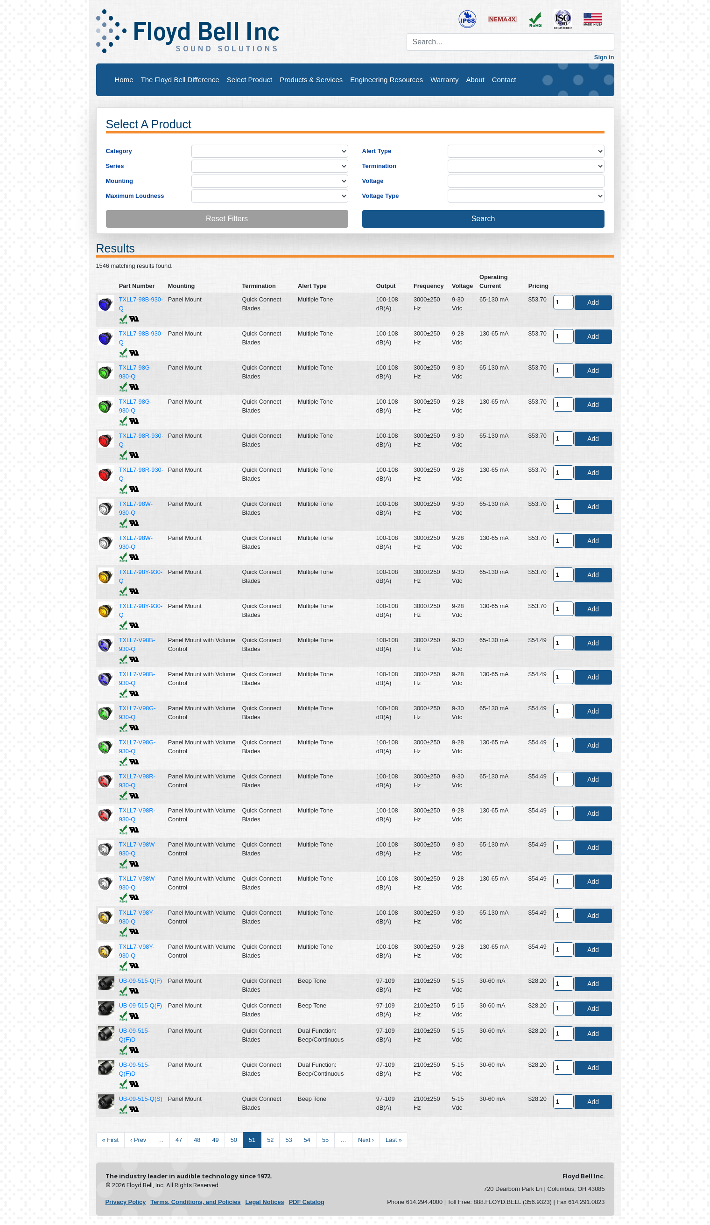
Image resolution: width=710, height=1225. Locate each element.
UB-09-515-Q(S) (140, 1098)
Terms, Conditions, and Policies (195, 1201)
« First (110, 1139)
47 (179, 1139)
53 (288, 1139)
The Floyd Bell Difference (180, 80)
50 (234, 1139)
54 (307, 1139)
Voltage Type (380, 195)
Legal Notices (264, 1201)
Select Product (250, 80)
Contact (504, 80)
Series (115, 165)
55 (325, 1139)
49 (215, 1139)
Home (124, 80)
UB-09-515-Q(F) (140, 980)
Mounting (119, 180)
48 (197, 1139)
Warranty (444, 80)
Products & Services (311, 80)
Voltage (373, 180)
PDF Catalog (306, 1201)
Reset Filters (227, 219)
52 (270, 1139)
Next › (366, 1139)
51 (252, 1139)
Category (119, 150)
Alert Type (377, 150)
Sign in (604, 57)
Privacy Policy (125, 1201)
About (475, 80)
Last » (394, 1139)
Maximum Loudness (135, 195)
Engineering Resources (386, 80)
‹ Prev (138, 1139)
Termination (379, 165)
